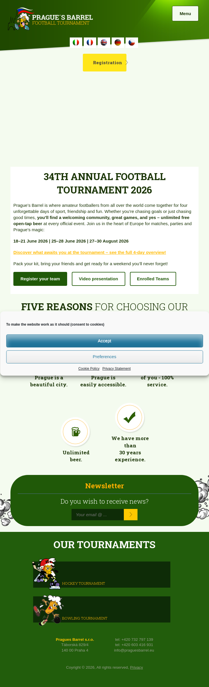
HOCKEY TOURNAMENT (83, 583)
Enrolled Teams (153, 278)
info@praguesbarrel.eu (134, 650)
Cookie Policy (88, 369)
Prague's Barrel (50, 19)
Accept (104, 340)
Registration (107, 62)
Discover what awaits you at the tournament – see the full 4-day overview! (89, 252)
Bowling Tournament (84, 617)
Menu (185, 13)
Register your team (40, 278)
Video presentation (98, 278)
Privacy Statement (116, 369)
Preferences (104, 356)
